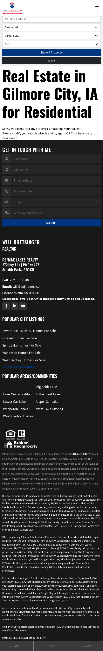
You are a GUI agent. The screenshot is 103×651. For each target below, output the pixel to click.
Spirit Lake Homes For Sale (21, 345)
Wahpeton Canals (15, 409)
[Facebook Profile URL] (6, 306)
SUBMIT (51, 223)
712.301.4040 (15, 280)
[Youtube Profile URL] (23, 306)
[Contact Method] (56, 202)
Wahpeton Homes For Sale (21, 353)
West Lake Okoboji (49, 409)
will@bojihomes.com (22, 286)
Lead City (40, 637)
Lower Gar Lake (14, 401)
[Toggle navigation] (98, 8)
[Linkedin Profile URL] (14, 306)
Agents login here (18, 367)
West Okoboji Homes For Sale (23, 360)
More (51, 61)
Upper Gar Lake (47, 401)
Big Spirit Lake (46, 387)
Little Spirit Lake (48, 394)
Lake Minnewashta (16, 394)
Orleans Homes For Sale (19, 338)
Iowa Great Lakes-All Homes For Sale (29, 331)
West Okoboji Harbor (18, 416)
